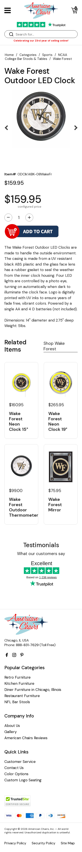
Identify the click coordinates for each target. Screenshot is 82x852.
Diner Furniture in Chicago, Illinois (32, 690)
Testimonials (41, 545)
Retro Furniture (17, 677)
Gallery (10, 732)
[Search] (45, 34)
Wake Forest (62, 59)
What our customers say (41, 553)
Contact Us (14, 768)
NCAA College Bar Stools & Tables (36, 57)
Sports (47, 55)
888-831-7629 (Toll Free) (36, 645)
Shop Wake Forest (54, 346)
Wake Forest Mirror (55, 504)
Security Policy (43, 843)
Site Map (68, 843)
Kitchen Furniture (19, 683)
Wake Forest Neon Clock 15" (18, 421)
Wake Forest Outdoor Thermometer (21, 507)
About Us (12, 726)
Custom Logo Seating (23, 780)
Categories (28, 55)
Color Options (16, 774)
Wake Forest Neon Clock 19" (57, 421)
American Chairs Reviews (25, 738)
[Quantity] (18, 217)
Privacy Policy (15, 843)
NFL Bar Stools (17, 702)
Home (9, 55)
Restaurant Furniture (22, 696)
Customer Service (20, 762)
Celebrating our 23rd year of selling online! (41, 40)
